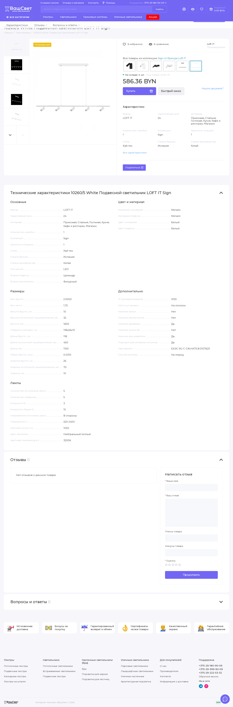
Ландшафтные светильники (137, 671)
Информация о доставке (174, 681)
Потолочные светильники (58, 666)
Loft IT (211, 44)
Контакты (93, 3)
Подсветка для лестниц (95, 679)
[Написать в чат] (225, 699)
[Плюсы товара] (191, 538)
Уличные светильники (128, 17)
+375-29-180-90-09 (148, 3)
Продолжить (191, 574)
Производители (169, 671)
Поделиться (134, 167)
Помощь (109, 3)
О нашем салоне (49, 3)
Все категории (18, 17)
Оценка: (171, 560)
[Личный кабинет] (184, 9)
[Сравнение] (193, 9)
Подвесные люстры (15, 671)
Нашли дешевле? (212, 88)
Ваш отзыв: (172, 495)
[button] (10, 135)
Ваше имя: (172, 481)
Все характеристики (135, 152)
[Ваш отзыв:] (191, 513)
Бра (84, 669)
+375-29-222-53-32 (210, 672)
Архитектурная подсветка (136, 681)
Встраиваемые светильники (59, 671)
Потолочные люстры (16, 666)
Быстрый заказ (171, 91)
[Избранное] (201, 9)
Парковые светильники (134, 666)
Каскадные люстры (15, 676)
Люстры (48, 17)
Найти (159, 9)
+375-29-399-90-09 (211, 669)
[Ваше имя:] (191, 487)
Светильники (68, 17)
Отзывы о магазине (73, 3)
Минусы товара (174, 546)
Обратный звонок (208, 676)
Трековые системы (95, 17)
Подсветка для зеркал (95, 674)
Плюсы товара (173, 531)
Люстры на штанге (15, 681)
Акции (153, 17)
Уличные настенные (132, 676)
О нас (163, 666)
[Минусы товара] (191, 552)
